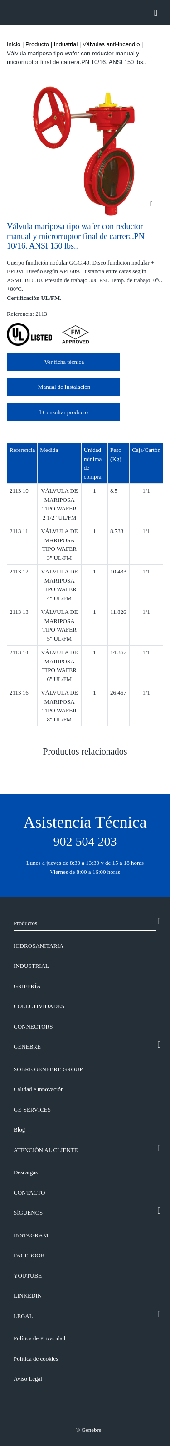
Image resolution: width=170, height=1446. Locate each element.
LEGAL (23, 1316)
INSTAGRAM (31, 1235)
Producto (37, 44)
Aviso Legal (28, 1378)
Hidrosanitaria (38, 945)
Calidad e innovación (38, 1089)
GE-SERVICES (32, 1109)
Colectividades (39, 1006)
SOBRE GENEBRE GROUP (48, 1069)
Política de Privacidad (39, 1338)
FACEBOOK (29, 1255)
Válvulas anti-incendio (111, 44)
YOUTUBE (28, 1275)
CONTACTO (29, 1192)
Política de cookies (36, 1358)
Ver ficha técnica (63, 361)
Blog (19, 1129)
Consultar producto (63, 412)
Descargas (26, 1172)
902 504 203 (85, 841)
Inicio (13, 44)
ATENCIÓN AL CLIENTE (46, 1150)
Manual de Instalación (64, 386)
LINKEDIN (28, 1295)
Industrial (66, 44)
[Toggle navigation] (155, 13)
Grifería (27, 986)
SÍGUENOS (28, 1212)
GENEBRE (27, 1046)
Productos (25, 923)
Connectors (33, 1026)
